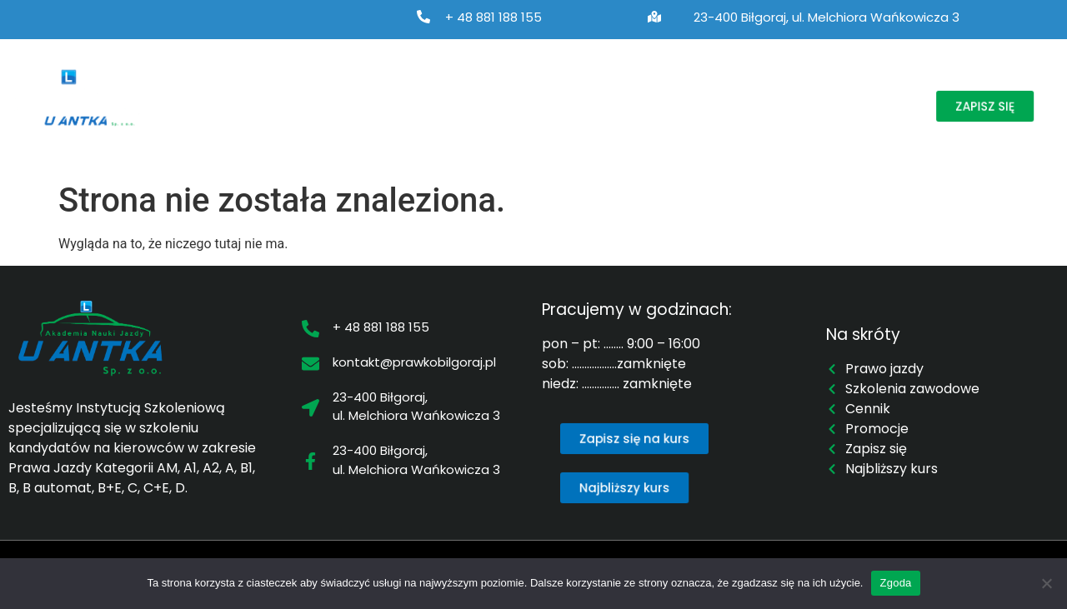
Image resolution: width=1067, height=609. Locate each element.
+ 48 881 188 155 (493, 17)
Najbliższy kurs (609, 87)
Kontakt (210, 125)
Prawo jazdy (300, 87)
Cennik (708, 87)
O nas (202, 87)
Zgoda (895, 583)
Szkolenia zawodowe (456, 87)
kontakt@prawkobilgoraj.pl (414, 362)
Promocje (791, 87)
